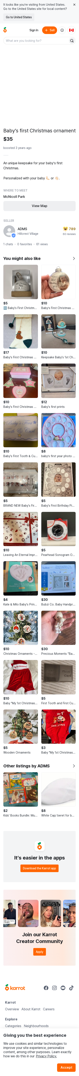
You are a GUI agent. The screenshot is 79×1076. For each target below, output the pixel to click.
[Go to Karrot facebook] (46, 987)
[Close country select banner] (74, 5)
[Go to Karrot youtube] (63, 987)
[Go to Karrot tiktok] (71, 987)
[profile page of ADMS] (9, 231)
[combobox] (36, 40)
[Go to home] (5, 30)
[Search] (72, 41)
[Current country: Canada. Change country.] (71, 30)
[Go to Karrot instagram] (54, 987)
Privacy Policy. (46, 1056)
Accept (66, 1067)
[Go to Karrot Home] (15, 988)
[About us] (62, 30)
